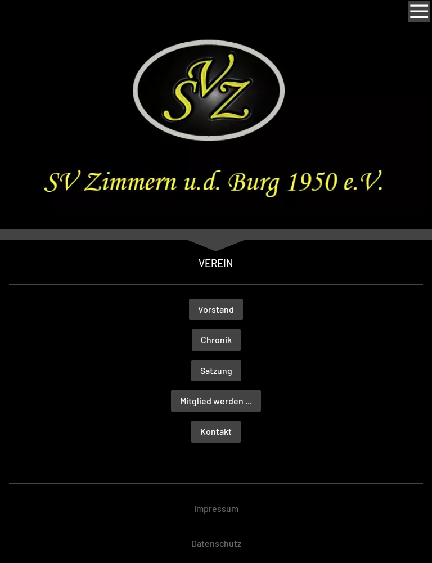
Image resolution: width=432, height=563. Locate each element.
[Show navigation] (419, 11)
